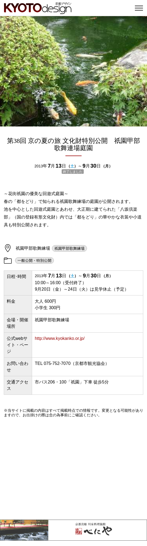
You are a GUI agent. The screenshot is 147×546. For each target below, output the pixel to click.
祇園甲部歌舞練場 (69, 248)
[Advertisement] (73, 468)
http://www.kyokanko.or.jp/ (60, 338)
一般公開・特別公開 (34, 260)
